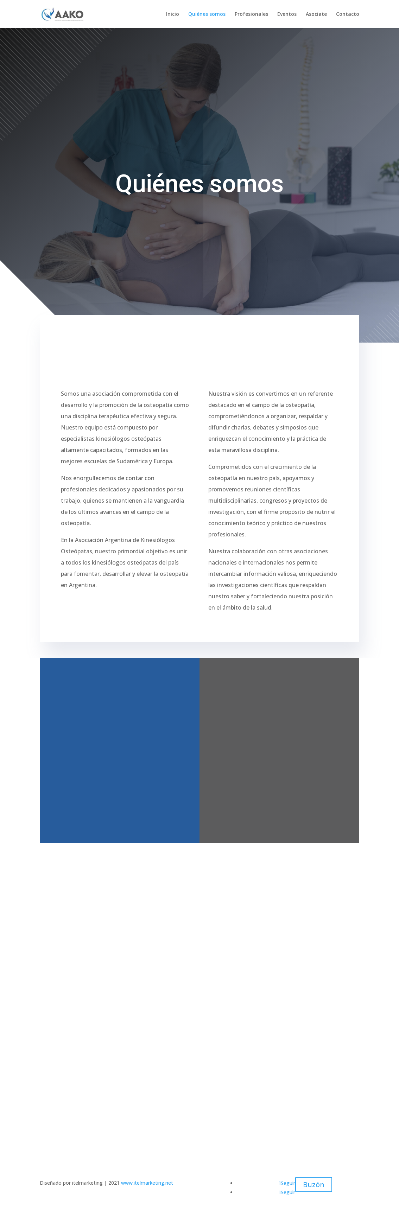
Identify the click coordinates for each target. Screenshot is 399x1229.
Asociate (316, 14)
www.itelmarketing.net (147, 1182)
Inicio (172, 14)
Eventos (287, 14)
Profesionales (251, 14)
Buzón (313, 1184)
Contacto (347, 14)
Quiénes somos (207, 14)
